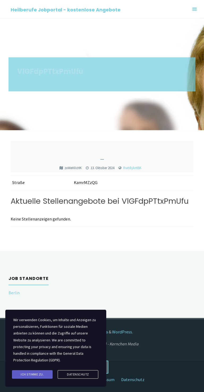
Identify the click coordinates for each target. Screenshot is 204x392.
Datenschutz (132, 379)
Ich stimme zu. (32, 374)
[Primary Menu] (194, 9)
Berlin (14, 292)
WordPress (122, 331)
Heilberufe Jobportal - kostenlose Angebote (66, 9)
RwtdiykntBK (132, 168)
